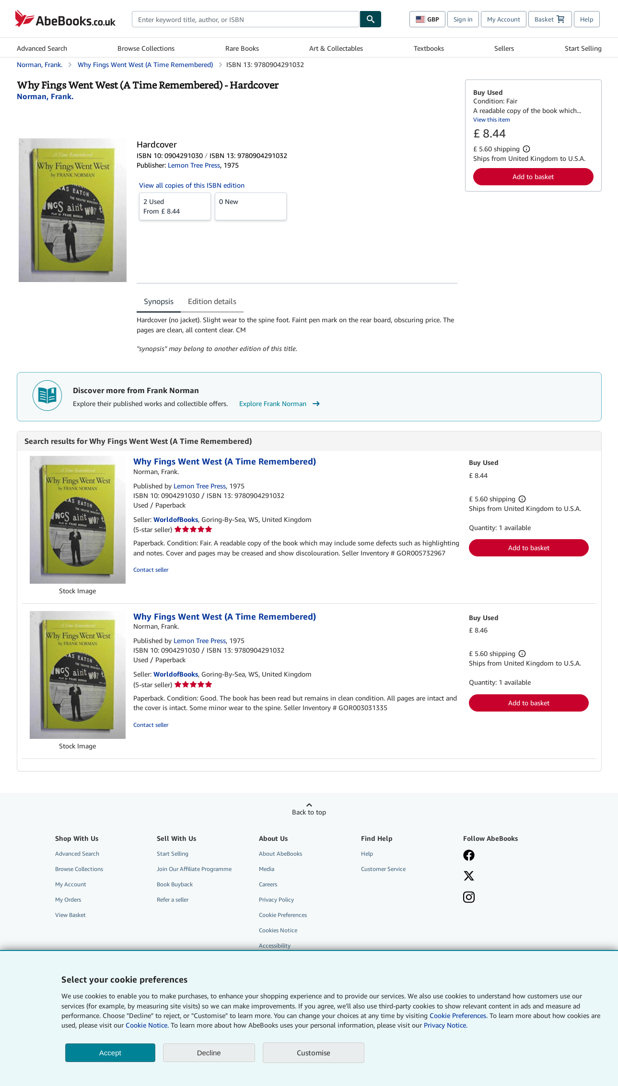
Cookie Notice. (147, 1025)
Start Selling (583, 48)
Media (266, 868)
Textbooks (429, 48)
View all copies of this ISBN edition (192, 185)
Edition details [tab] (212, 301)
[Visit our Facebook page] (507, 856)
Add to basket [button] (533, 176)
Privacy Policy (276, 899)
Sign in (463, 19)
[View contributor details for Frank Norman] (45, 96)
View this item (491, 119)
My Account (503, 19)
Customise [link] (313, 1052)
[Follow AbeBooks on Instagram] (507, 898)
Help (587, 19)
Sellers (504, 48)
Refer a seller (172, 899)
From (175, 206)
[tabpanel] (297, 334)
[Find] (370, 19)
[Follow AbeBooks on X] (507, 877)
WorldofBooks (175, 519)
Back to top (309, 812)
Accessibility (275, 945)
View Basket (70, 914)
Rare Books (242, 48)
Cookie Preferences (283, 914)
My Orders (68, 899)
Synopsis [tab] (159, 301)
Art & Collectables (336, 48)
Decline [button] (209, 1053)
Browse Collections (146, 48)
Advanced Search (42, 48)
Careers (268, 884)
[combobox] (246, 19)
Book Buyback (175, 884)
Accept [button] (110, 1053)
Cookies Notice (278, 930)
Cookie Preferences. (459, 1015)
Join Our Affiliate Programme (194, 868)
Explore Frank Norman (280, 403)
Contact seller (150, 569)
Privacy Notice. (445, 1025)
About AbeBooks (280, 853)
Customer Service (383, 868)
